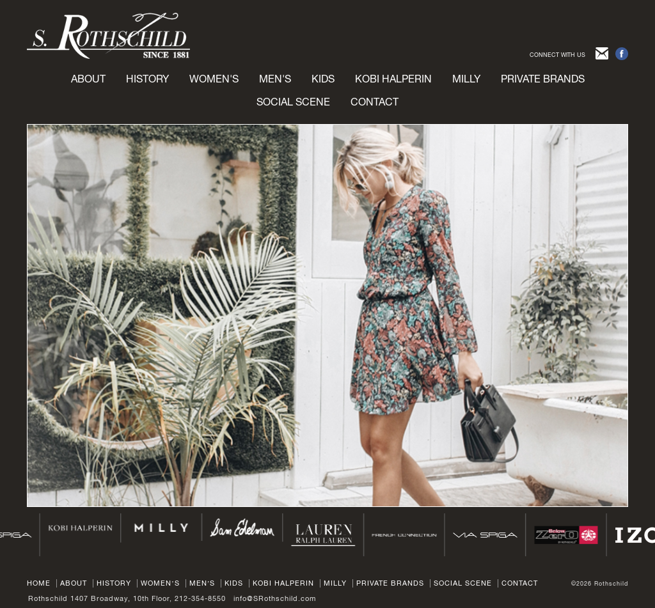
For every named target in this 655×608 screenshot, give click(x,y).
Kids (234, 583)
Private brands (543, 78)
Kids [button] (323, 78)
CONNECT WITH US (557, 54)
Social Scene (293, 101)
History (147, 78)
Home (39, 583)
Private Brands (390, 583)
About (88, 78)
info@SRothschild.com (274, 598)
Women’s (160, 583)
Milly (466, 78)
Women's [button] (214, 78)
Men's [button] (275, 78)
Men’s (202, 583)
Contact (375, 101)
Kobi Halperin (393, 78)
